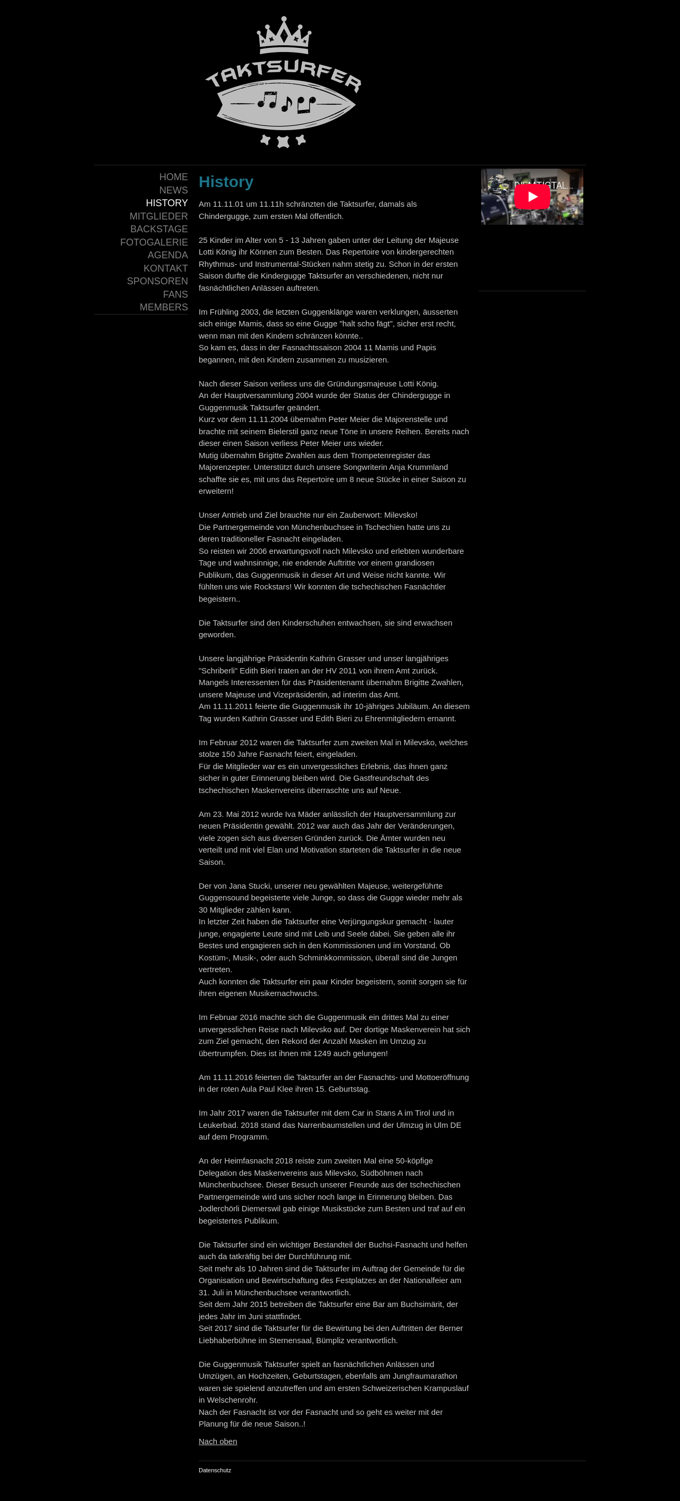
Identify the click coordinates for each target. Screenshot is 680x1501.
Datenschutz (215, 1470)
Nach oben (218, 1441)
